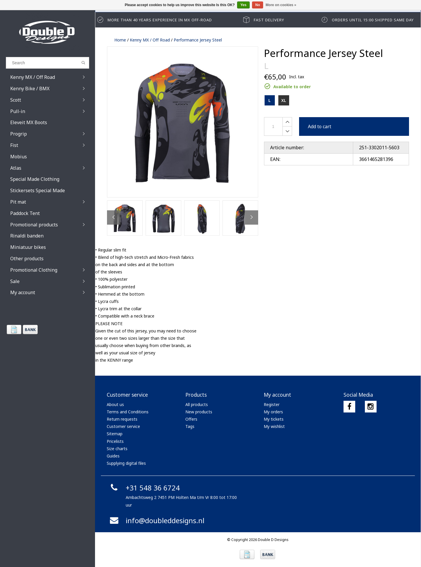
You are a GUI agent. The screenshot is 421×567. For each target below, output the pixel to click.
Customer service (123, 426)
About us (115, 404)
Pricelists (115, 441)
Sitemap (114, 433)
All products (196, 404)
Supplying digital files (126, 463)
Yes (243, 5)
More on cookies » (281, 5)
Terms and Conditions (128, 412)
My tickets (274, 419)
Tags (189, 426)
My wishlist (274, 426)
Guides (113, 456)
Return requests (122, 419)
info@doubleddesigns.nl (156, 520)
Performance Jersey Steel (198, 40)
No (257, 5)
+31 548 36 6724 (144, 488)
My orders (273, 412)
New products (198, 412)
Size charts (117, 448)
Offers (191, 419)
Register (271, 404)
